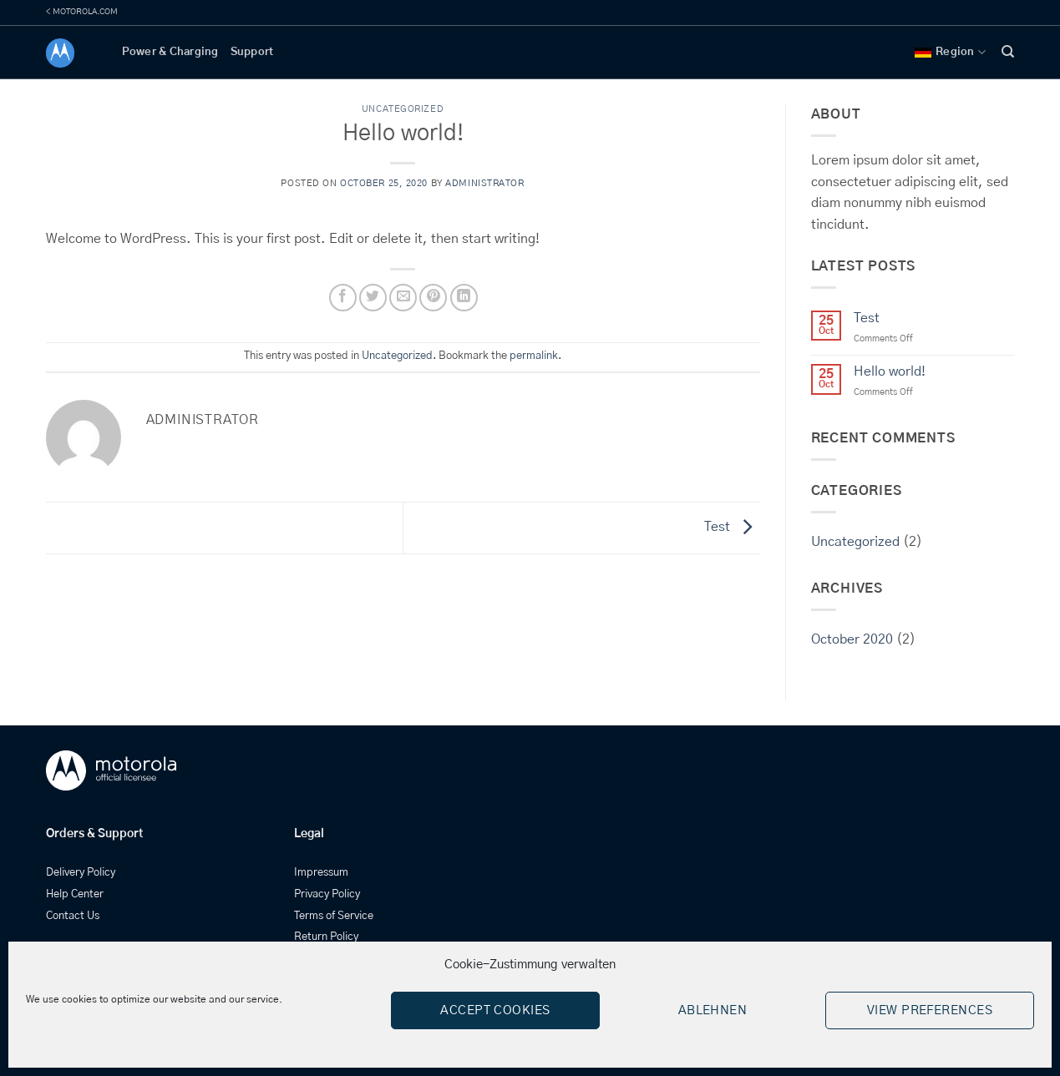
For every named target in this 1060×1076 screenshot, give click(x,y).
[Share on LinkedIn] (464, 297)
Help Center (75, 894)
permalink (534, 356)
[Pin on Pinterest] (433, 297)
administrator (484, 183)
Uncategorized (403, 109)
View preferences (929, 1010)
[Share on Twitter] (373, 297)
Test (732, 527)
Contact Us (72, 916)
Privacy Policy (327, 894)
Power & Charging (170, 52)
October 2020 (852, 639)
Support (252, 52)
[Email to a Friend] (403, 297)
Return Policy (326, 937)
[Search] (1008, 52)
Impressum (321, 872)
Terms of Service (333, 916)
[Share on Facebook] (343, 297)
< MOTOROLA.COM (82, 12)
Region (950, 52)
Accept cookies (495, 1010)
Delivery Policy (80, 872)
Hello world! (890, 371)
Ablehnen (713, 1010)
